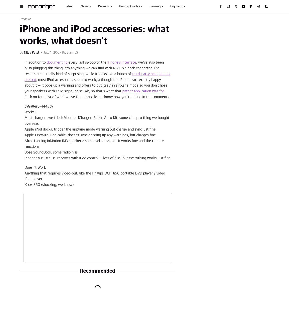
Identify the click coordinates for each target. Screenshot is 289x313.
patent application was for (143, 91)
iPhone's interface (121, 62)
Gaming (155, 6)
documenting (57, 62)
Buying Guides (129, 6)
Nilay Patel (31, 52)
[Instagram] (228, 6)
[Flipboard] (251, 6)
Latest (68, 6)
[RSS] (266, 6)
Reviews (104, 6)
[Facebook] (221, 6)
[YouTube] (243, 6)
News (84, 6)
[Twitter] (236, 6)
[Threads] (259, 6)
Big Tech (176, 6)
